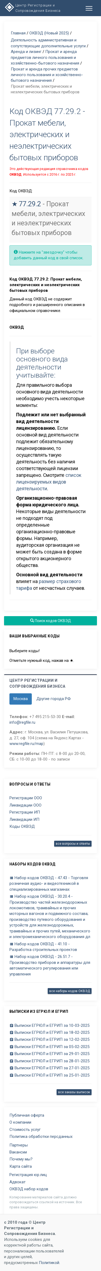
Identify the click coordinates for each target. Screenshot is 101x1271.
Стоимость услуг (25, 1129)
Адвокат (17, 1182)
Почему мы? (21, 1159)
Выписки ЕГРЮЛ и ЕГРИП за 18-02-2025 (49, 1032)
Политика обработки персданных (40, 1136)
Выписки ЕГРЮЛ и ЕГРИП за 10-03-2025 (49, 1025)
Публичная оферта (26, 1115)
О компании (20, 1122)
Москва (20, 698)
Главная (18, 33)
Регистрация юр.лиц (28, 1174)
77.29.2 (30, 204)
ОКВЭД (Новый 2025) (49, 33)
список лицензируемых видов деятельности (48, 482)
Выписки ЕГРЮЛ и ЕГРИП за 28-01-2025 (49, 1061)
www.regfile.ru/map (26, 743)
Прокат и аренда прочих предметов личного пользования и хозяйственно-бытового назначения (47, 75)
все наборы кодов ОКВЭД (69, 991)
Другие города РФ (53, 698)
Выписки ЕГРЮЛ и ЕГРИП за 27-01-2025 (49, 1068)
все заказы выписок (74, 1092)
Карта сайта (20, 1166)
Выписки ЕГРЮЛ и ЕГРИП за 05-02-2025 (49, 1046)
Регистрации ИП (24, 812)
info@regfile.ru (22, 722)
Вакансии (18, 1152)
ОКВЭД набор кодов (28, 1189)
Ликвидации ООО (25, 805)
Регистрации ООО (25, 798)
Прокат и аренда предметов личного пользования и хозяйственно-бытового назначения (45, 57)
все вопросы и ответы (73, 844)
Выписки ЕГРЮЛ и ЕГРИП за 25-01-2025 (49, 1075)
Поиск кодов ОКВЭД (50, 621)
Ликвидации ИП (24, 819)
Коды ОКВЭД (22, 826)
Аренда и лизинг (26, 51)
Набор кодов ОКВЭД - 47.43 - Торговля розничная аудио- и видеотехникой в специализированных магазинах (48, 883)
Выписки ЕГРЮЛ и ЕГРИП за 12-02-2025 (49, 1039)
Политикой (49, 1262)
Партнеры (18, 1145)
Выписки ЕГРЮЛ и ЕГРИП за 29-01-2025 (49, 1053)
